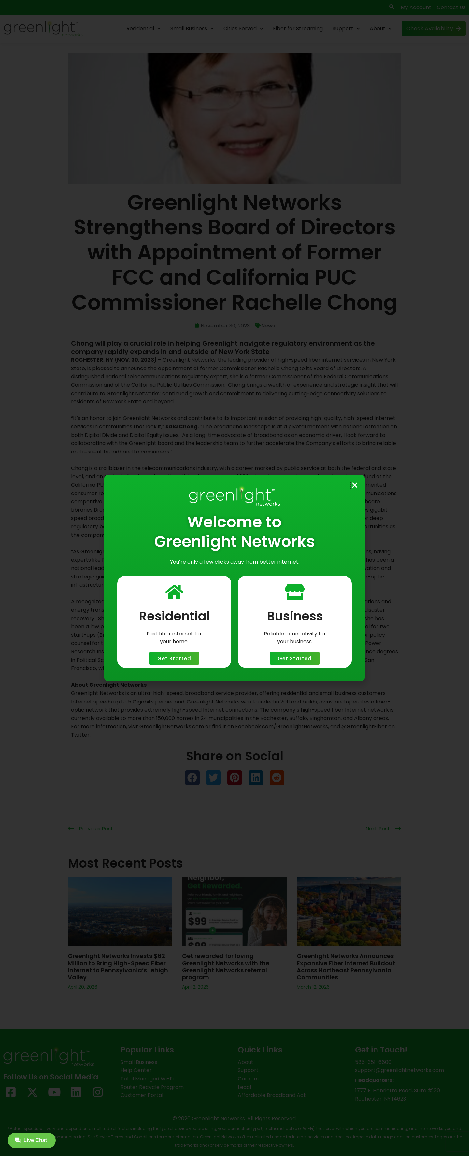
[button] (354, 485)
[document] (234, 578)
